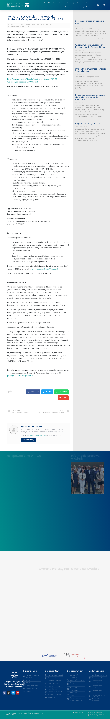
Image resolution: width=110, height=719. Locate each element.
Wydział (42, 3)
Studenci (80, 3)
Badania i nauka (58, 3)
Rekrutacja (71, 3)
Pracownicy (79, 7)
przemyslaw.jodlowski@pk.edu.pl (45, 269)
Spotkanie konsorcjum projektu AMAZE (89, 22)
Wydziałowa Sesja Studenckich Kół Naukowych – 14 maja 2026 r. (90, 46)
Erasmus (89, 3)
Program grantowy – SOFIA (87, 123)
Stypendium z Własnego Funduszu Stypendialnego (90, 70)
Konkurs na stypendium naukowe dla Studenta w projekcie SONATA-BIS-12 (90, 97)
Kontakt (89, 7)
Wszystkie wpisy (28, 440)
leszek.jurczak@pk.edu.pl (36, 435)
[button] (33, 391)
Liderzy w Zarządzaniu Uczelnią (87, 477)
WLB (48, 3)
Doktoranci (69, 7)
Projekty (28, 26)
